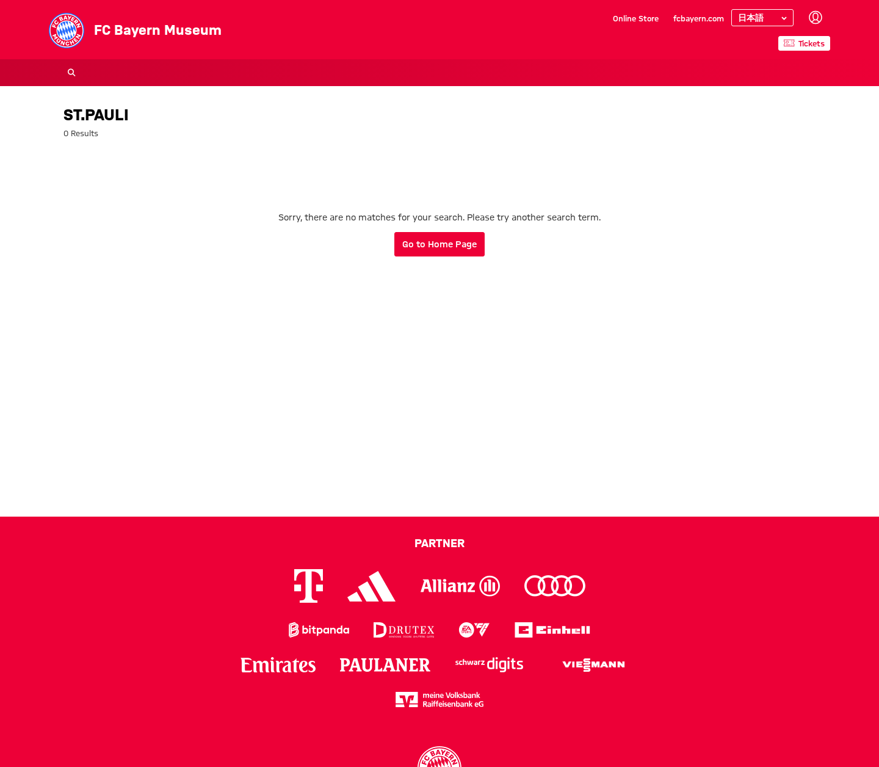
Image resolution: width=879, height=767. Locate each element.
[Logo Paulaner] (385, 665)
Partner (439, 543)
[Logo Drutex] (404, 630)
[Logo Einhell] (552, 630)
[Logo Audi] (554, 586)
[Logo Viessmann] (593, 665)
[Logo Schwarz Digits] (489, 664)
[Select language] (762, 17)
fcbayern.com (698, 18)
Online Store (636, 18)
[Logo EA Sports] (474, 630)
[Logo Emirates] (278, 664)
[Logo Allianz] (460, 586)
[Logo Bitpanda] (319, 630)
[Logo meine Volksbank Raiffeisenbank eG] (439, 699)
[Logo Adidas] (371, 586)
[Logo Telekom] (308, 586)
